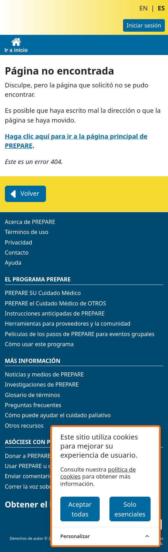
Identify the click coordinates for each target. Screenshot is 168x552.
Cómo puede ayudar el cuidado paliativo (58, 415)
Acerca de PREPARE (30, 222)
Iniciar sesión (144, 25)
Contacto (17, 252)
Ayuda (13, 262)
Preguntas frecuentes (33, 405)
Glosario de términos (32, 395)
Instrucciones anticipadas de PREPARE (55, 313)
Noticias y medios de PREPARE (44, 374)
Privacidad (18, 242)
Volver (23, 194)
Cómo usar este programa (39, 344)
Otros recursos (24, 425)
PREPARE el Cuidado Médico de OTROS (55, 303)
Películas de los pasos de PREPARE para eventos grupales (80, 334)
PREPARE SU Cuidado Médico (43, 293)
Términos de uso (26, 232)
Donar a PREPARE (28, 456)
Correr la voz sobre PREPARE (42, 486)
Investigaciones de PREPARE (42, 384)
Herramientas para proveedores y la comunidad (67, 323)
